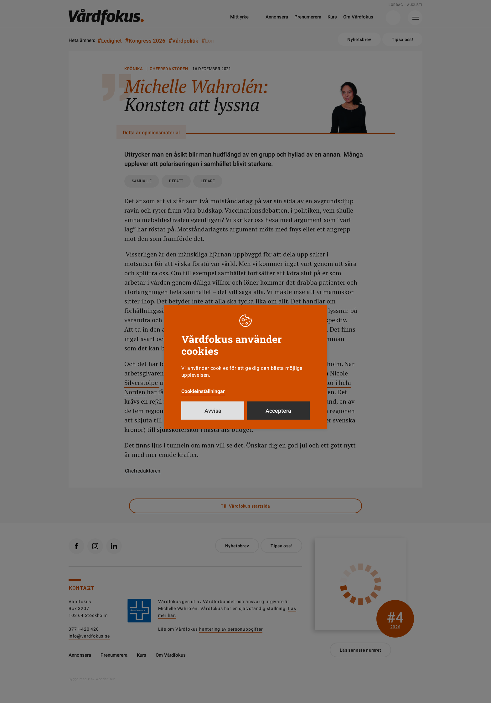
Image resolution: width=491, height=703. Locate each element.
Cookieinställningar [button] (203, 391)
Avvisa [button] (212, 410)
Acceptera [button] (278, 410)
